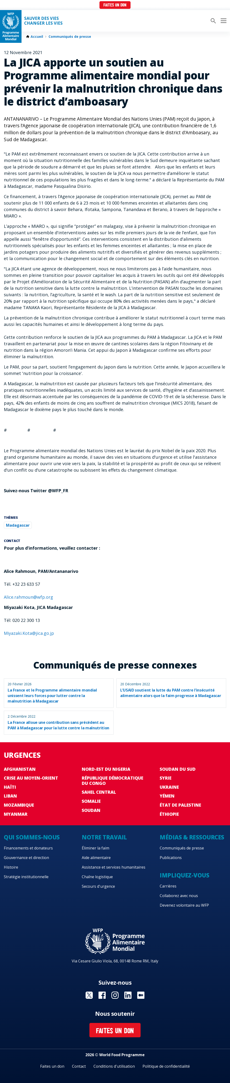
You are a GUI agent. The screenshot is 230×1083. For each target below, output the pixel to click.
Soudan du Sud (178, 769)
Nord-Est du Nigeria (106, 769)
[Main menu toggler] (222, 20)
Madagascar (18, 525)
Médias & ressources (192, 837)
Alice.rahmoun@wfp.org (28, 597)
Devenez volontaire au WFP (184, 905)
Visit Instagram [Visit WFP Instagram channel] (115, 995)
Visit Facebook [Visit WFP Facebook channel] (102, 995)
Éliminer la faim (95, 848)
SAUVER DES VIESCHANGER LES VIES (43, 21)
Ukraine (169, 787)
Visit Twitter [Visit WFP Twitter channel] (89, 995)
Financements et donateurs (28, 848)
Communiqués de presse (70, 36)
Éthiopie (169, 814)
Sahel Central (99, 792)
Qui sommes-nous (32, 837)
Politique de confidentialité (166, 1066)
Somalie (91, 801)
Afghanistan (20, 769)
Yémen (167, 796)
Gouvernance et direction (26, 857)
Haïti (10, 787)
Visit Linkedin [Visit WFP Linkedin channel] (127, 995)
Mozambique (19, 805)
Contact (79, 1066)
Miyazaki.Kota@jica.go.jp (29, 633)
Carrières (168, 886)
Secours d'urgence (98, 886)
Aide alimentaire (96, 857)
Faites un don (115, 5)
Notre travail (104, 837)
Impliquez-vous (184, 875)
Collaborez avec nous (179, 895)
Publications (171, 857)
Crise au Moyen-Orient (31, 778)
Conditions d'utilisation (114, 1066)
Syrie (165, 778)
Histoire (11, 867)
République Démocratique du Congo (112, 780)
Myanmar (15, 814)
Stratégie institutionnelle (26, 876)
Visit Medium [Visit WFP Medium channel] (140, 995)
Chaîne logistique (97, 876)
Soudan (91, 810)
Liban (10, 796)
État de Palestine (180, 805)
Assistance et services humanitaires (113, 867)
